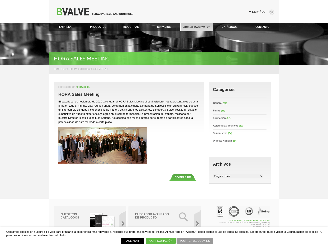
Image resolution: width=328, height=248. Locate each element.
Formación (83, 87)
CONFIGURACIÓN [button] (161, 240)
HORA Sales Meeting (79, 94)
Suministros (220, 133)
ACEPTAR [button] (132, 240)
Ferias (216, 110)
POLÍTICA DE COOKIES (195, 240)
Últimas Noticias (222, 140)
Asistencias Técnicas (225, 125)
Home (57, 69)
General (217, 103)
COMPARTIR (183, 177)
